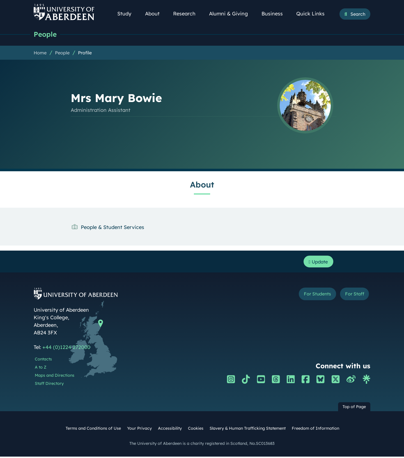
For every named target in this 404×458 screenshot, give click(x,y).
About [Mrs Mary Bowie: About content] (202, 185)
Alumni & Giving (231, 13)
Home (40, 53)
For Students (311, 295)
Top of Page (354, 408)
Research (187, 13)
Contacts (43, 360)
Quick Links (313, 13)
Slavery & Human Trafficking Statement (248, 430)
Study (127, 13)
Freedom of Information (315, 430)
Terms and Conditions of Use (93, 430)
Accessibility (170, 430)
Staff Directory (49, 384)
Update (317, 262)
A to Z (40, 368)
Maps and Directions (54, 376)
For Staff (352, 295)
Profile (85, 53)
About (155, 13)
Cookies (195, 430)
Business (275, 13)
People (46, 34)
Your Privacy (139, 430)
